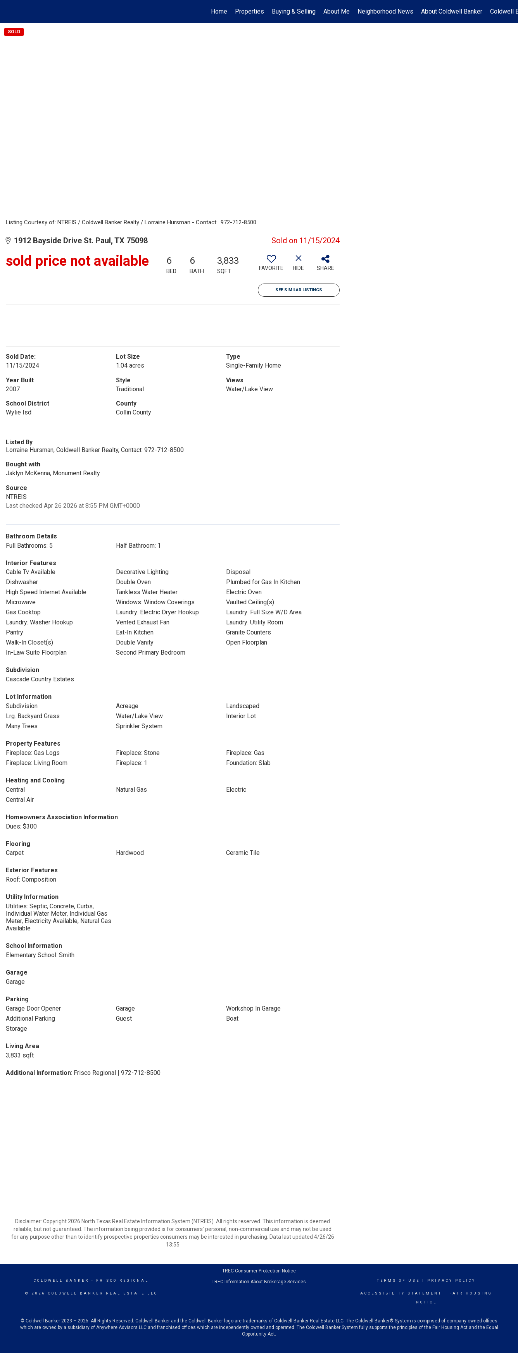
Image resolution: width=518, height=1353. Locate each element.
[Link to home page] (10, 11)
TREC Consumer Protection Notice (259, 1271)
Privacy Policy (451, 1281)
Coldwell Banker (61, 1281)
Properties (249, 11)
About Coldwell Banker (451, 11)
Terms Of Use (398, 1281)
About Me (336, 11)
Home (219, 11)
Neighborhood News (385, 11)
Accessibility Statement (401, 1293)
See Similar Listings (298, 289)
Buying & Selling (294, 11)
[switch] (271, 265)
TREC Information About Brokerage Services (259, 1281)
